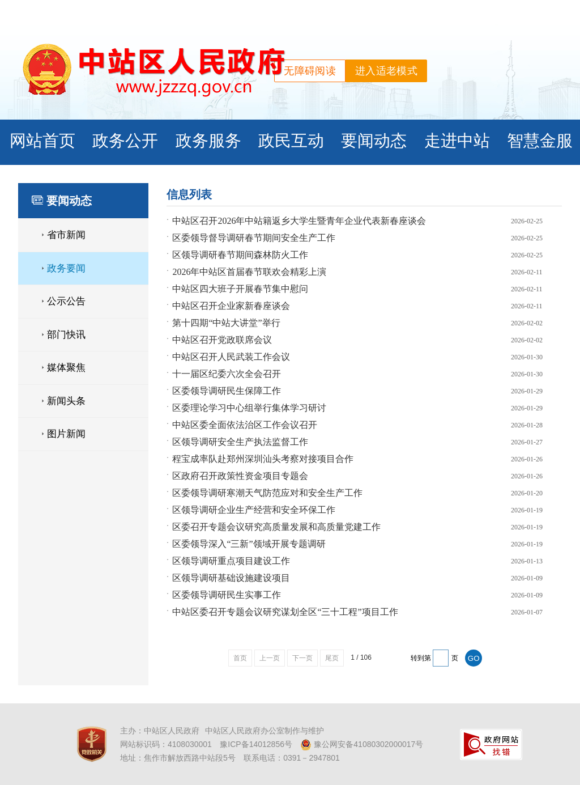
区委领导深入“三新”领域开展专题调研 (248, 544)
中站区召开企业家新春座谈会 (231, 306)
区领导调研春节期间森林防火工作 (240, 255)
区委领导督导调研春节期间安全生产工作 (253, 238)
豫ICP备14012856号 (256, 744)
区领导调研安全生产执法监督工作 (240, 442)
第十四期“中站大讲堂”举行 (226, 323)
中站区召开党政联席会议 (222, 340)
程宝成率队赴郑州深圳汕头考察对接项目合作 (262, 459)
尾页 (332, 658)
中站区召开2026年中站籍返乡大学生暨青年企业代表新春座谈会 (299, 221)
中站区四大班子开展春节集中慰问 (240, 289)
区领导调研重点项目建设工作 (231, 561)
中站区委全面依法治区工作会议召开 (244, 425)
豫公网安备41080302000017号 (361, 744)
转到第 (421, 658)
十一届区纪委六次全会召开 (226, 374)
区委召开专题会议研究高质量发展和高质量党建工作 (276, 527)
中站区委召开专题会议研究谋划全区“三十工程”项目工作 (285, 612)
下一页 (302, 658)
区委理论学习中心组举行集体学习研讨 (249, 408)
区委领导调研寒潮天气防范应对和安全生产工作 (267, 493)
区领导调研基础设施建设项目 (231, 578)
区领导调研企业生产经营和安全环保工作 (253, 510)
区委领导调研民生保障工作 (226, 391)
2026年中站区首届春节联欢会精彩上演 (249, 272)
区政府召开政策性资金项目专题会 (240, 476)
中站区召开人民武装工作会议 (231, 357)
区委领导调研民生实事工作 (226, 595)
